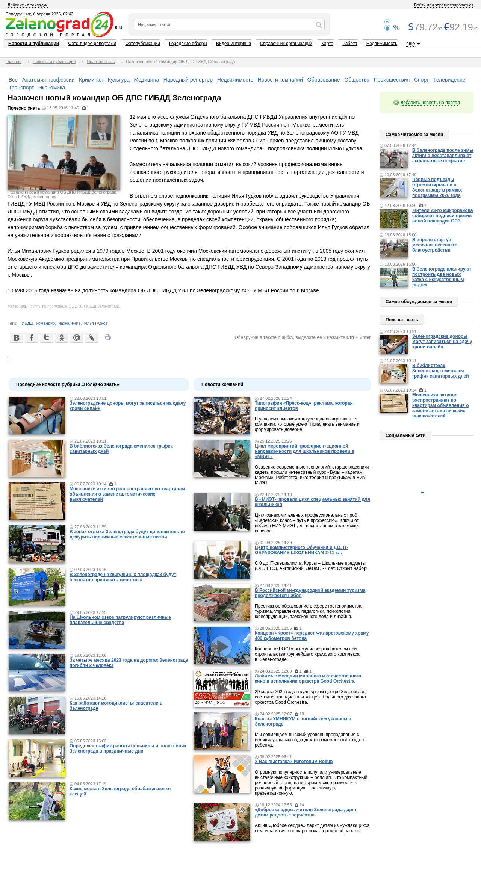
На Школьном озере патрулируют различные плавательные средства (120, 620)
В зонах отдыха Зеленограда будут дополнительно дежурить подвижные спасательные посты (127, 534)
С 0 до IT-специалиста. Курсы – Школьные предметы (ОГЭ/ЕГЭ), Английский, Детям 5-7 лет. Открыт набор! (311, 566)
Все (13, 80)
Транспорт (21, 88)
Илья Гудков (96, 323)
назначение (69, 323)
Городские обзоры (188, 43)
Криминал (91, 80)
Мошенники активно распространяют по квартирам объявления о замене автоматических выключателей (127, 494)
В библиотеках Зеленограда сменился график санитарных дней (440, 371)
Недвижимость (382, 43)
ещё (410, 43)
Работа (349, 43)
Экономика (51, 88)
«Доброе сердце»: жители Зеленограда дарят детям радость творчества (306, 812)
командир (45, 323)
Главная (13, 61)
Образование (323, 80)
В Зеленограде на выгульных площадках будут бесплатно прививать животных (123, 577)
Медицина (146, 80)
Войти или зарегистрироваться (443, 5)
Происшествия (392, 80)
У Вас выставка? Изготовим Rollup (294, 761)
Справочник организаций (286, 43)
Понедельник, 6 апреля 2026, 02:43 (39, 14)
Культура (119, 80)
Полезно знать (101, 61)
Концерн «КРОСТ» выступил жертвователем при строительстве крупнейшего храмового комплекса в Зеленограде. (307, 654)
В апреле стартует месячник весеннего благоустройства (434, 245)
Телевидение (449, 80)
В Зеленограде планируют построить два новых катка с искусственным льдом (441, 276)
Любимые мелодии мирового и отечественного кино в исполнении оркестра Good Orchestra (308, 678)
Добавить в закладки (28, 5)
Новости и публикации (33, 43)
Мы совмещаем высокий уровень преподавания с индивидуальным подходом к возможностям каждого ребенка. (310, 740)
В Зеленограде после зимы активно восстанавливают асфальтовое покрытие (442, 155)
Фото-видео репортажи (92, 43)
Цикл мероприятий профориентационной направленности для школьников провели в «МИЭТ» (304, 451)
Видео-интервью (233, 43)
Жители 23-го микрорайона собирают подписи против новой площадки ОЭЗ (442, 216)
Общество (356, 80)
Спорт (421, 80)
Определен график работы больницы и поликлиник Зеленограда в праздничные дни (128, 748)
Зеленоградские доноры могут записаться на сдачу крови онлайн (442, 341)
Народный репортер (188, 80)
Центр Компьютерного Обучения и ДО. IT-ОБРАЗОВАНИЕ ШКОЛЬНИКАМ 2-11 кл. (301, 550)
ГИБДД (26, 323)
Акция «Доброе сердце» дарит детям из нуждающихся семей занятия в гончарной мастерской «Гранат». (312, 828)
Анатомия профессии (48, 80)
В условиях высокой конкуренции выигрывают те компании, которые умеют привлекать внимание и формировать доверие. (307, 424)
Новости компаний (280, 80)
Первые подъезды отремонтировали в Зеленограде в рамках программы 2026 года (437, 187)
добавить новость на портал (430, 102)
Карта (327, 43)
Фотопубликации (142, 43)
